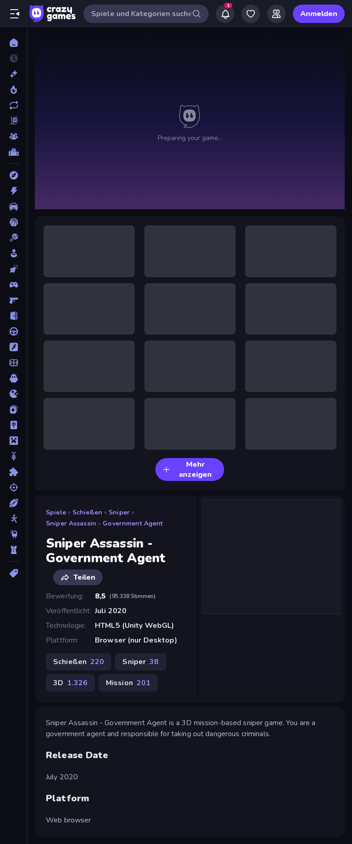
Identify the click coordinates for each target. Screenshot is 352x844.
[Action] (13, 191)
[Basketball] (13, 222)
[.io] (13, 394)
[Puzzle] (13, 472)
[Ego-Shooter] (13, 300)
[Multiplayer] (13, 136)
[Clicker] (13, 269)
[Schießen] (13, 487)
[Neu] (13, 74)
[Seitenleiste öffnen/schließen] (15, 14)
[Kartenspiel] (13, 409)
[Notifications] (225, 14)
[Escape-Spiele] (13, 316)
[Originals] (13, 121)
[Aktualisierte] (13, 105)
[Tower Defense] (13, 550)
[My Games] (251, 14)
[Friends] (276, 14)
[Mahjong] (13, 425)
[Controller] (13, 284)
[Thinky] (13, 534)
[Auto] (13, 206)
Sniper (119, 512)
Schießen (87, 512)
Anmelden (318, 14)
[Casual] (13, 253)
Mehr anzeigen (187, 469)
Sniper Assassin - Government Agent (104, 523)
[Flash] (13, 347)
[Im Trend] (13, 89)
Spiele (56, 512)
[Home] (13, 42)
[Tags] (13, 573)
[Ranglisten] (13, 152)
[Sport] (13, 503)
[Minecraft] (13, 440)
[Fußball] (13, 362)
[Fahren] (13, 331)
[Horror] (13, 378)
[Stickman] (13, 518)
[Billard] (13, 238)
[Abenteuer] (13, 175)
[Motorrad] (13, 456)
